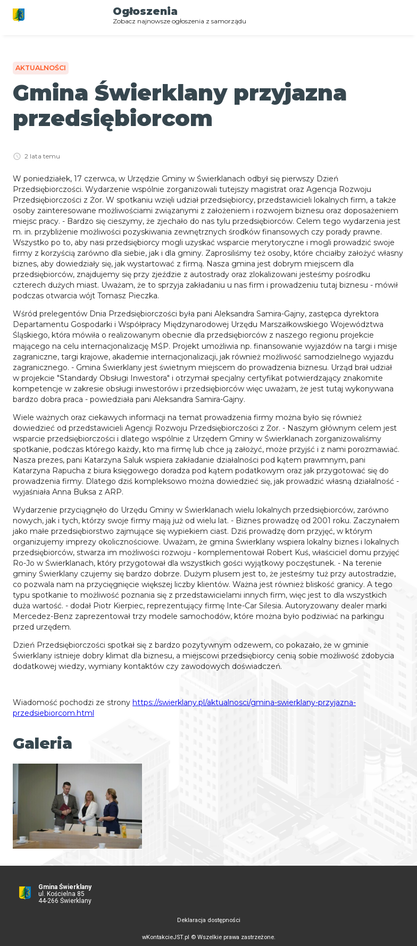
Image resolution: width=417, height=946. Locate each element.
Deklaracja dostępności (208, 920)
